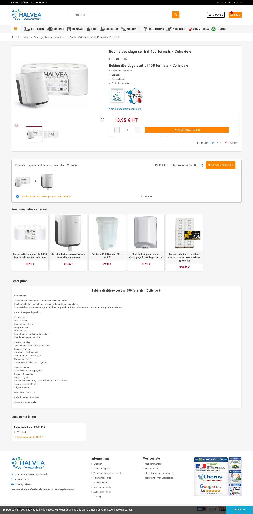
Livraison (98, 464)
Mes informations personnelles (159, 473)
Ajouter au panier (220, 165)
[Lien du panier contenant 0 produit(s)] (235, 15)
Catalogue (98, 496)
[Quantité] (127, 130)
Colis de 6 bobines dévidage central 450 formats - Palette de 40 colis (184, 257)
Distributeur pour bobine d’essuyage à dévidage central (146, 256)
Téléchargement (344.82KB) (28, 437)
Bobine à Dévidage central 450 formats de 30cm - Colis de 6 (30, 256)
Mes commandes (153, 464)
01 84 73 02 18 (39, 2)
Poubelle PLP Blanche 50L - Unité (107, 256)
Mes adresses (151, 468)
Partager (202, 142)
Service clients (100, 482)
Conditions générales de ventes (108, 473)
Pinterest (231, 142)
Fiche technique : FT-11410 (29, 427)
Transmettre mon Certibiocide (159, 478)
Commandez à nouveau (229, 2)
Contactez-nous (20, 2)
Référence (114, 59)
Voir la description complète (125, 108)
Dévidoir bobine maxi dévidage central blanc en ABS (45, 196)
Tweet (216, 142)
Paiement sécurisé (102, 478)
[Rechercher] (124, 14)
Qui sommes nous (102, 492)
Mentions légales (102, 468)
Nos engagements (102, 487)
